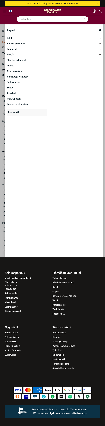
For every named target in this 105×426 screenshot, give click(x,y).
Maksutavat (10, 302)
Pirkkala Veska (12, 337)
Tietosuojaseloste (60, 363)
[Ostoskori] (100, 11)
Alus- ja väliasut (15, 71)
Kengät (10, 54)
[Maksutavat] (52, 393)
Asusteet (11, 93)
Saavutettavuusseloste (63, 368)
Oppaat (55, 291)
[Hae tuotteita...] (52, 19)
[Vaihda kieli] (11, 11)
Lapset (11, 30)
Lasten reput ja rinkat (18, 104)
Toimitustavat (11, 297)
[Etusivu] (52, 11)
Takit (9, 38)
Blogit (55, 287)
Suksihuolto (10, 354)
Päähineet (12, 49)
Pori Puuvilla (10, 341)
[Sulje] (97, 3)
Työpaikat (57, 350)
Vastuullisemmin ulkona (63, 346)
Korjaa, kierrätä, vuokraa (64, 296)
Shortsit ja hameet (16, 60)
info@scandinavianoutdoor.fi (18, 278)
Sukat (10, 87)
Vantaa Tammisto (13, 350)
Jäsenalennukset (13, 311)
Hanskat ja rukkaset (17, 76)
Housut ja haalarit (16, 43)
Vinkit (55, 300)
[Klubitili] (94, 11)
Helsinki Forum (12, 332)
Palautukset (10, 289)
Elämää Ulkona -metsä (63, 282)
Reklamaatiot (11, 293)
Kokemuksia (58, 354)
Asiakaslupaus (59, 332)
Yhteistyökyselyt (60, 341)
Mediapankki (58, 359)
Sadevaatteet (14, 82)
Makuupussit (14, 98)
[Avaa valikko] (4, 11)
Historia (56, 337)
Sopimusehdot (11, 306)
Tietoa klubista (59, 278)
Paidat (10, 65)
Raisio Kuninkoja (12, 346)
